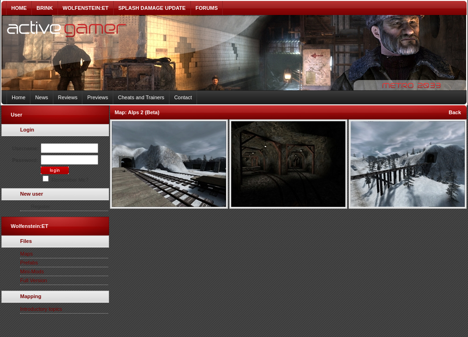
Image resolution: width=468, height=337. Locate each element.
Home (18, 97)
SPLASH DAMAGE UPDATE (152, 8)
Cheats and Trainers (141, 97)
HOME (19, 8)
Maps (26, 253)
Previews (97, 97)
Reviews (68, 97)
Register (40, 206)
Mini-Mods (32, 271)
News (41, 97)
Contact (183, 97)
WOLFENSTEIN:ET (86, 8)
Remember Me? (65, 180)
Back (455, 112)
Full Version (33, 280)
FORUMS (207, 8)
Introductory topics (41, 309)
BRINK (45, 8)
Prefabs (29, 262)
